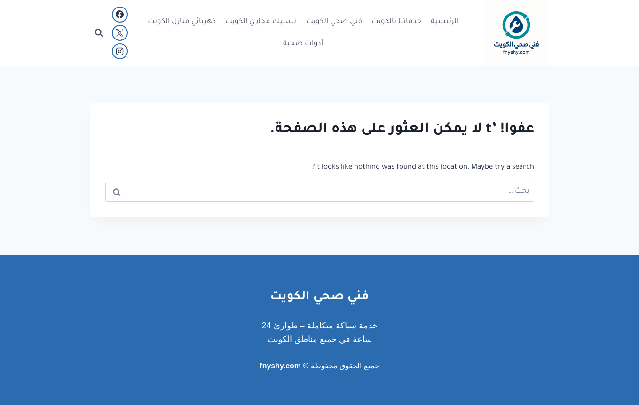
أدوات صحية (303, 44)
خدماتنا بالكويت (396, 22)
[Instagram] (120, 51)
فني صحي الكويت (334, 22)
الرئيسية (444, 22)
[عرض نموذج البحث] (98, 32)
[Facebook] (120, 15)
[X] (120, 33)
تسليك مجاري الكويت (260, 22)
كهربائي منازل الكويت (182, 22)
